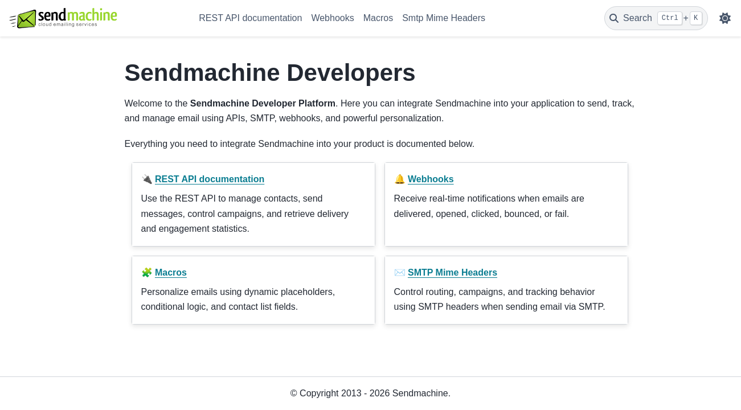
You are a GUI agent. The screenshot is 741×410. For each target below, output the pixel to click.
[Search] (656, 18)
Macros (378, 18)
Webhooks (332, 18)
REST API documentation (250, 18)
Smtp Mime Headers (443, 18)
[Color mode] (725, 18)
